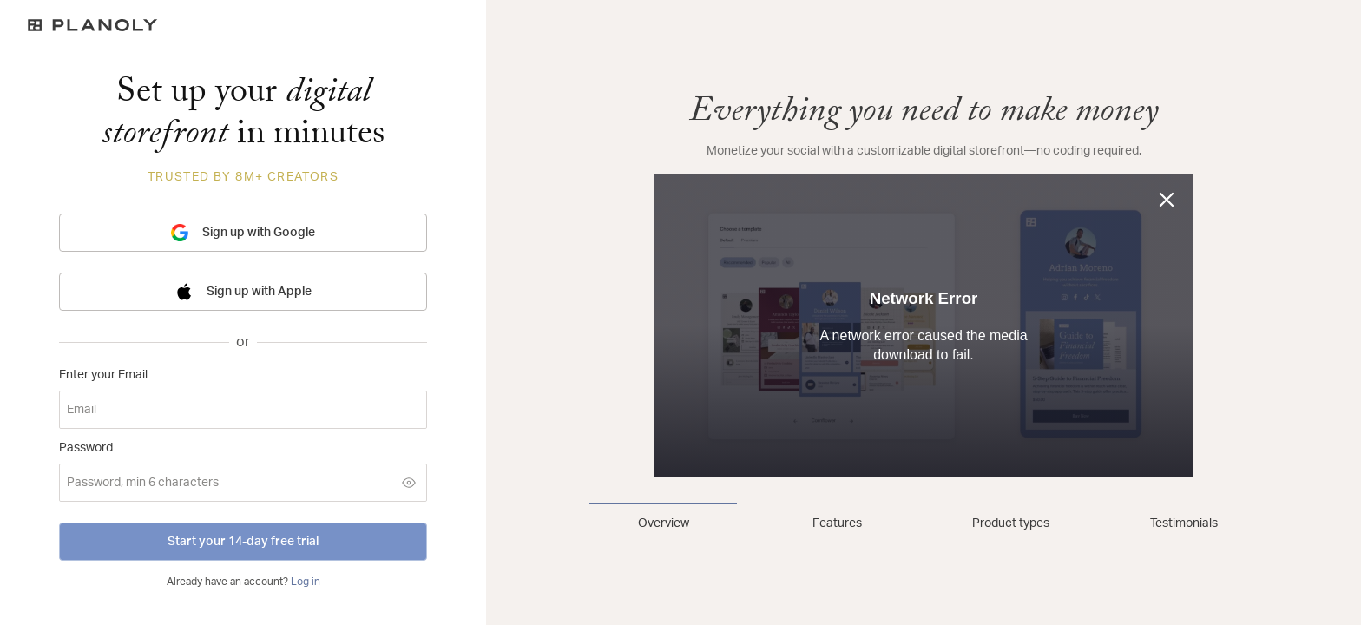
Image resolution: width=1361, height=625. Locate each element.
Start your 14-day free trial (243, 542)
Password (86, 448)
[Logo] (243, 25)
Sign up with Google (243, 232)
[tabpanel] (923, 285)
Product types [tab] (1010, 523)
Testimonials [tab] (1184, 523)
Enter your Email (103, 375)
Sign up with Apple (243, 291)
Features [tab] (837, 523)
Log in (305, 581)
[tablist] (923, 517)
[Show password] (409, 482)
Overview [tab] (663, 523)
